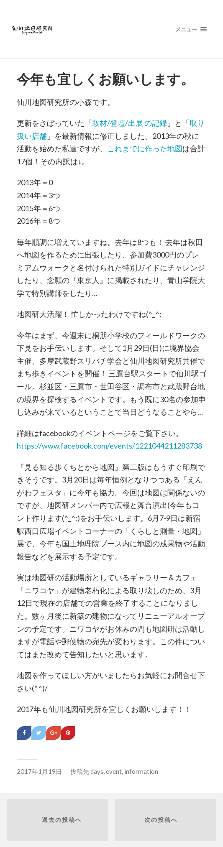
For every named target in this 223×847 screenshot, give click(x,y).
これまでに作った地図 (144, 148)
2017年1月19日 (39, 771)
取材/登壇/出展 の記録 (129, 123)
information (141, 771)
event (114, 771)
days (96, 771)
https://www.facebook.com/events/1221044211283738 (109, 445)
